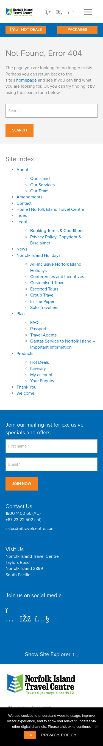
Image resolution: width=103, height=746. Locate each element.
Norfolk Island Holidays (38, 255)
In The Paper (42, 301)
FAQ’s (35, 322)
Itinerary (38, 368)
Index (21, 215)
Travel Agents (43, 335)
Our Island (40, 178)
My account (41, 375)
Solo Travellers (44, 307)
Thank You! (27, 387)
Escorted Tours (44, 289)
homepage (26, 80)
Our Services (42, 185)
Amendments (29, 197)
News (21, 249)
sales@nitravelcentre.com (30, 528)
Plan (20, 313)
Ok (30, 735)
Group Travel (42, 295)
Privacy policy (59, 735)
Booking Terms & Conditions (57, 230)
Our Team (39, 191)
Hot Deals (39, 362)
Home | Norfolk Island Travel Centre (50, 209)
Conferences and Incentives (57, 276)
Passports (39, 329)
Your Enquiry (42, 381)
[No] (96, 726)
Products (24, 353)
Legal (21, 222)
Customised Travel (48, 283)
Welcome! (25, 393)
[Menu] (88, 12)
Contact (24, 203)
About (22, 170)
